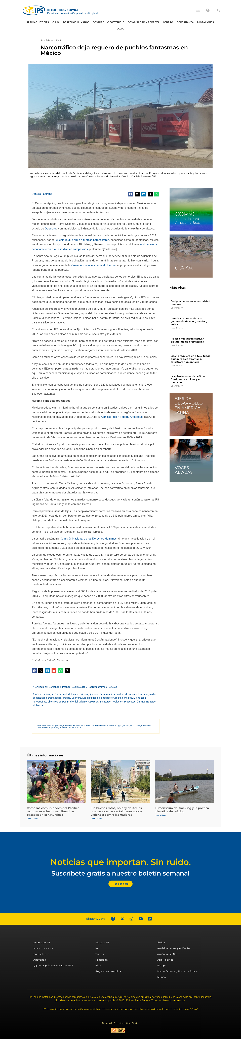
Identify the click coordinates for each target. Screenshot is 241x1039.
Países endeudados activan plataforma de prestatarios (187, 340)
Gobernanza (185, 22)
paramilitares (103, 701)
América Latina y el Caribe (47, 694)
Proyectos (130, 701)
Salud (121, 28)
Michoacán (139, 697)
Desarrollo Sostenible (108, 22)
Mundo (161, 977)
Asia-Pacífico (165, 959)
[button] (218, 10)
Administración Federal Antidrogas (122, 416)
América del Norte (168, 954)
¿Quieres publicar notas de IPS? (53, 965)
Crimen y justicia (89, 694)
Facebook (101, 959)
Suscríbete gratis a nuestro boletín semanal (120, 873)
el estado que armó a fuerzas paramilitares (82, 240)
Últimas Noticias (38, 22)
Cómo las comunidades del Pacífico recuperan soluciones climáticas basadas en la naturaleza (53, 811)
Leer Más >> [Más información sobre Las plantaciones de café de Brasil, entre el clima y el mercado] (177, 385)
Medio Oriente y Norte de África (177, 971)
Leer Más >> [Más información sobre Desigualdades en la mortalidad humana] (177, 307)
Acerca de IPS (42, 942)
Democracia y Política (112, 694)
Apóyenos (39, 959)
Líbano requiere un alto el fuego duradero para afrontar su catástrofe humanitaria (190, 358)
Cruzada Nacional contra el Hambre (93, 265)
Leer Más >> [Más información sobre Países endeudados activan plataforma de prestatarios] (177, 345)
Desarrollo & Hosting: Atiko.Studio (120, 1023)
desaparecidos (133, 694)
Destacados (54, 697)
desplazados (40, 697)
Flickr (98, 965)
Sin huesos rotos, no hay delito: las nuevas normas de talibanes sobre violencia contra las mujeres (116, 811)
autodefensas (70, 694)
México (128, 697)
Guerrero (50, 228)
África (161, 942)
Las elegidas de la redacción (98, 697)
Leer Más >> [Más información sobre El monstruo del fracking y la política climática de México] (161, 815)
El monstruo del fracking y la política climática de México (182, 809)
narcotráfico (39, 701)
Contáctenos (41, 954)
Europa (161, 965)
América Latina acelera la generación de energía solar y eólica (189, 321)
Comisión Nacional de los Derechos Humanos (88, 538)
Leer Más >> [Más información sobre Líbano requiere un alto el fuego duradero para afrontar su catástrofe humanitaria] (177, 365)
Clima (56, 22)
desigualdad (149, 694)
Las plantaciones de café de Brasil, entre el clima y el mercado (188, 379)
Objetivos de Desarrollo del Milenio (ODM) (71, 701)
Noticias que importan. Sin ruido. (120, 862)
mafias (119, 697)
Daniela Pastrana (42, 193)
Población (117, 701)
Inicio (98, 948)
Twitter (99, 954)
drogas (66, 697)
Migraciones (205, 22)
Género (168, 22)
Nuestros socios (43, 948)
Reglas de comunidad (109, 971)
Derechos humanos (76, 22)
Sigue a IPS (102, 942)
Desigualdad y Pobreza (143, 22)
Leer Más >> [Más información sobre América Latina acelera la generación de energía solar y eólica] (177, 328)
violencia (38, 705)
